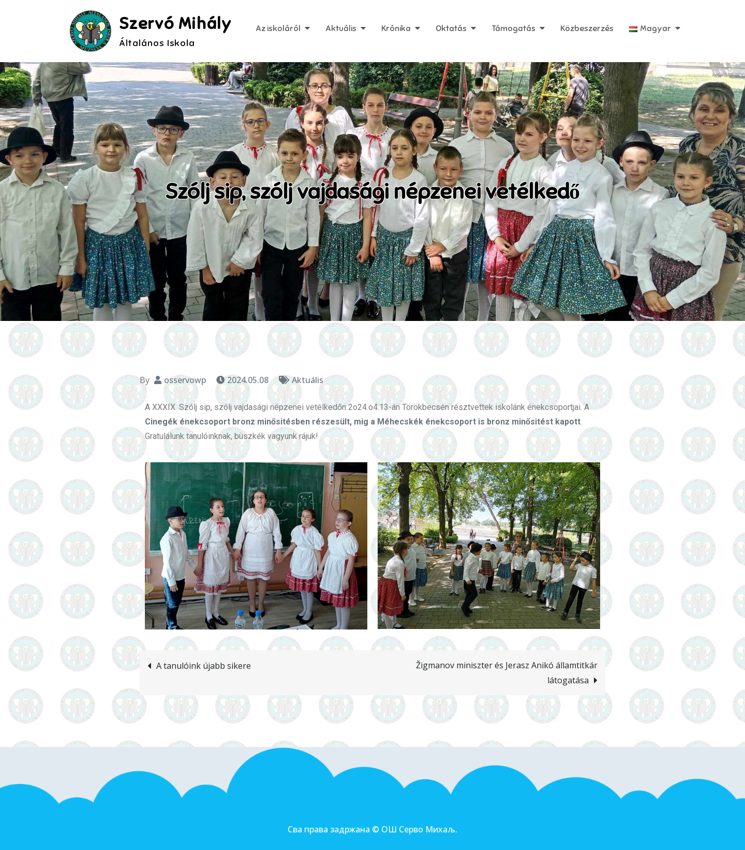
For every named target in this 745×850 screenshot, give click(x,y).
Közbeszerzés (587, 28)
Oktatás (451, 28)
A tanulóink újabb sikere (203, 665)
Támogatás (513, 28)
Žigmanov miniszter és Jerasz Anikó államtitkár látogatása (507, 673)
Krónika (396, 28)
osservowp (185, 380)
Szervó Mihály (175, 23)
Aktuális (340, 28)
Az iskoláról (278, 28)
